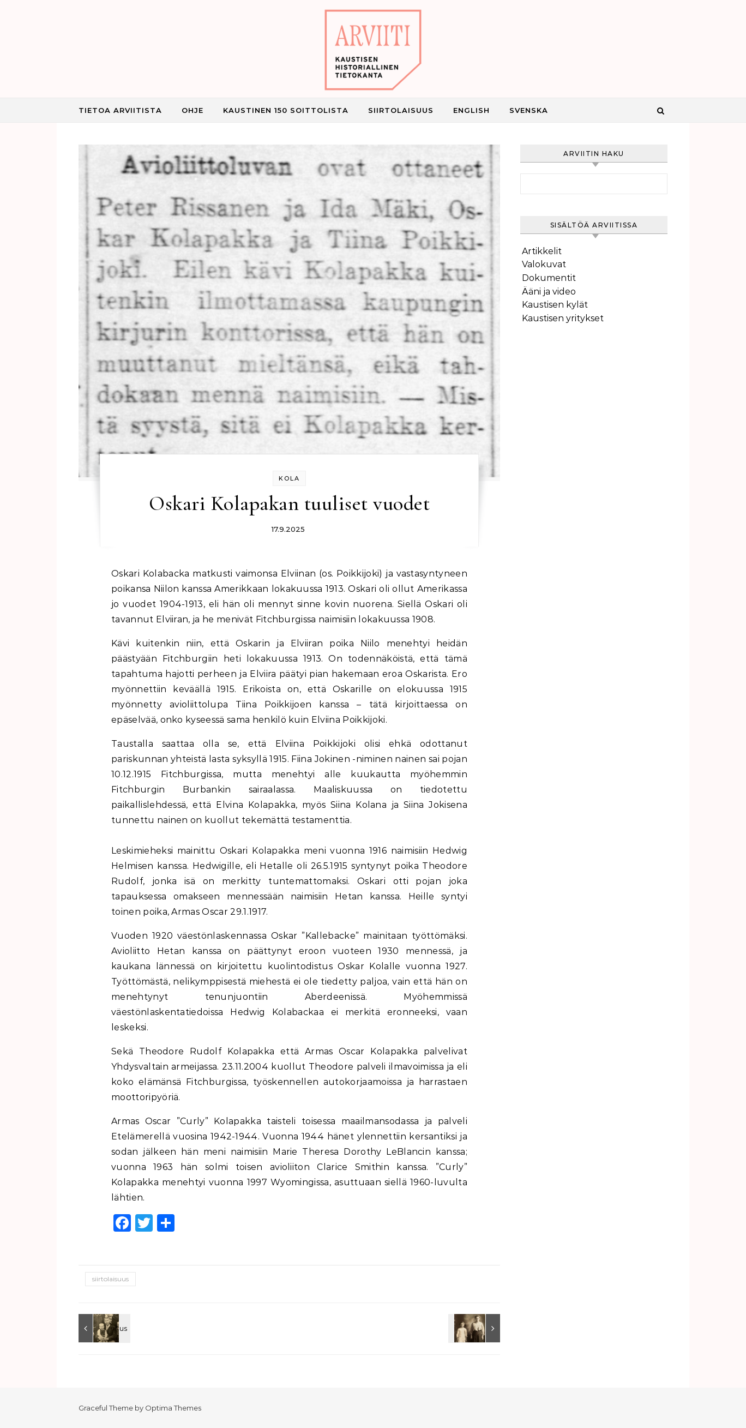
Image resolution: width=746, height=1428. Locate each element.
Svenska (528, 110)
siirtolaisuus (110, 1279)
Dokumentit (549, 278)
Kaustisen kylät (555, 304)
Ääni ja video (549, 291)
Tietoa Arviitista (120, 110)
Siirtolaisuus (401, 110)
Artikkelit (542, 251)
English (471, 110)
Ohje (192, 110)
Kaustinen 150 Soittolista (285, 110)
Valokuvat (544, 264)
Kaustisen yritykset (563, 318)
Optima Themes (173, 1407)
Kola (289, 478)
